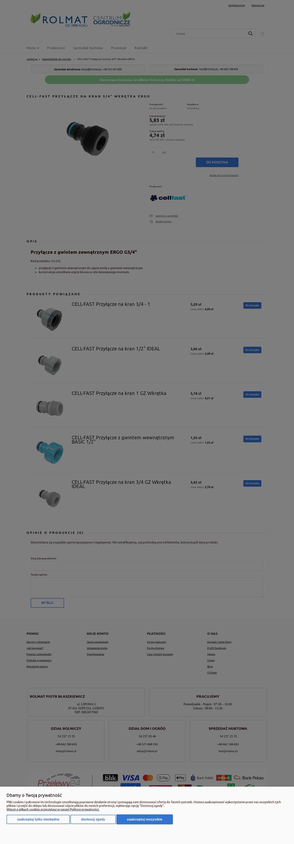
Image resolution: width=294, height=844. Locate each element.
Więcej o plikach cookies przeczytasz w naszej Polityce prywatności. (53, 809)
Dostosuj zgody (93, 819)
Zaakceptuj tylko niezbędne (38, 819)
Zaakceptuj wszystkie (145, 819)
